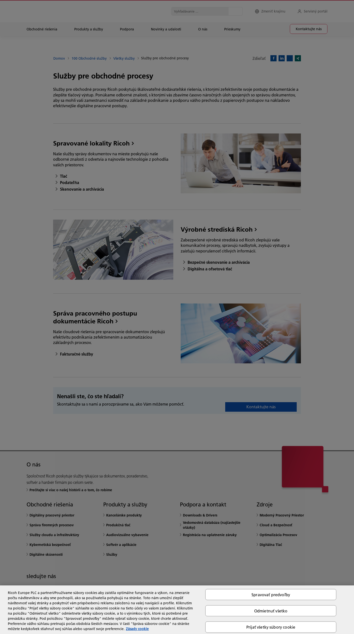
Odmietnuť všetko (271, 610)
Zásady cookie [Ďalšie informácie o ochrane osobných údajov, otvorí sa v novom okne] (137, 629)
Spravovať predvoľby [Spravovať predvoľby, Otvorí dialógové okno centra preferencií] (270, 594)
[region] (177, 609)
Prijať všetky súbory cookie (270, 627)
